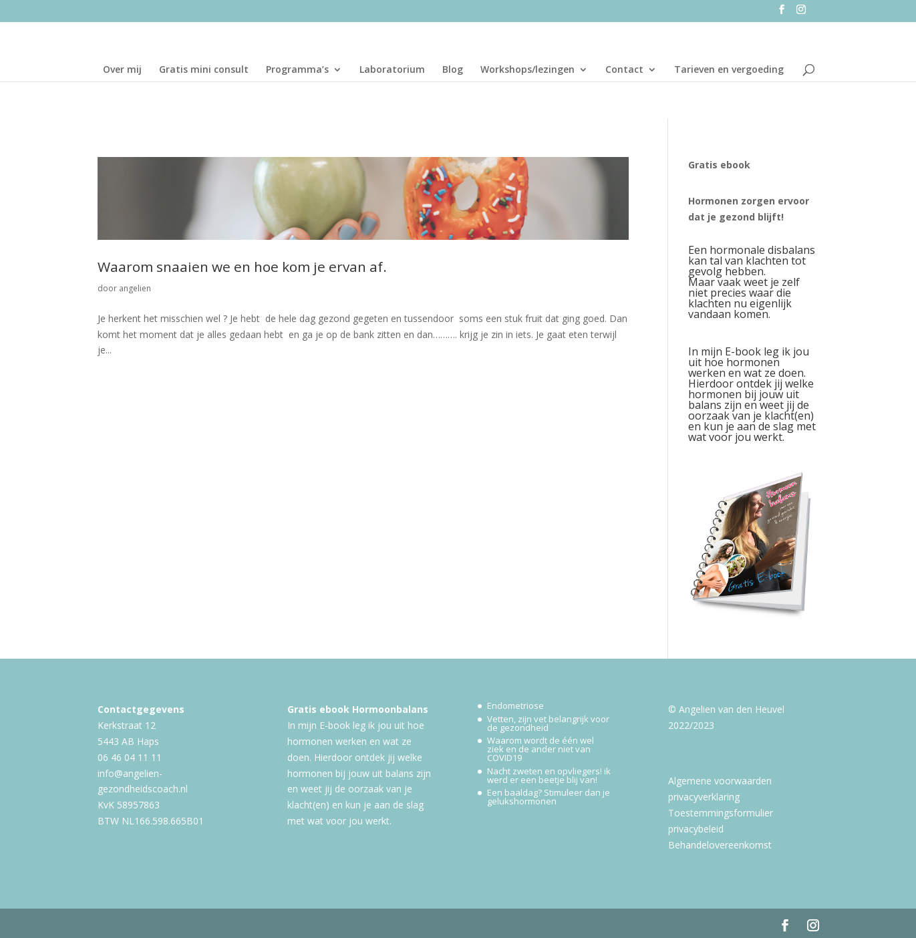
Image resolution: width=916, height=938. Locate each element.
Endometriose (515, 705)
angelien (135, 288)
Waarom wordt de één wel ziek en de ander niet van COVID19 (540, 749)
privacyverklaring (704, 796)
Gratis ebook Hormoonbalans (357, 709)
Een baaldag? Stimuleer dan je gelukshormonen (548, 796)
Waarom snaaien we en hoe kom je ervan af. (242, 266)
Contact (624, 70)
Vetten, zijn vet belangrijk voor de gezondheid (548, 723)
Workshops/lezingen (527, 70)
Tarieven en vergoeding (729, 70)
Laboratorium (392, 70)
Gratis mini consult (204, 70)
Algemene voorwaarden (720, 780)
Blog (452, 70)
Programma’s (297, 70)
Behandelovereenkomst (720, 844)
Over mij (122, 70)
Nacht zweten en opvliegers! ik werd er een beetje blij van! (549, 775)
